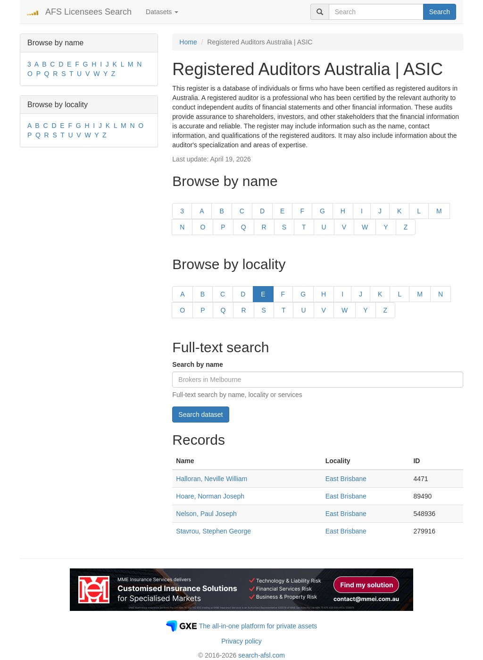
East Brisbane (345, 478)
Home (188, 42)
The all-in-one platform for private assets (258, 626)
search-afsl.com (261, 655)
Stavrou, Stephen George (213, 531)
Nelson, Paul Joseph (206, 513)
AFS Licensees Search (88, 12)
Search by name (197, 364)
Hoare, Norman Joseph (210, 496)
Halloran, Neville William (211, 478)
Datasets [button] (162, 12)
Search (439, 12)
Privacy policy (241, 641)
